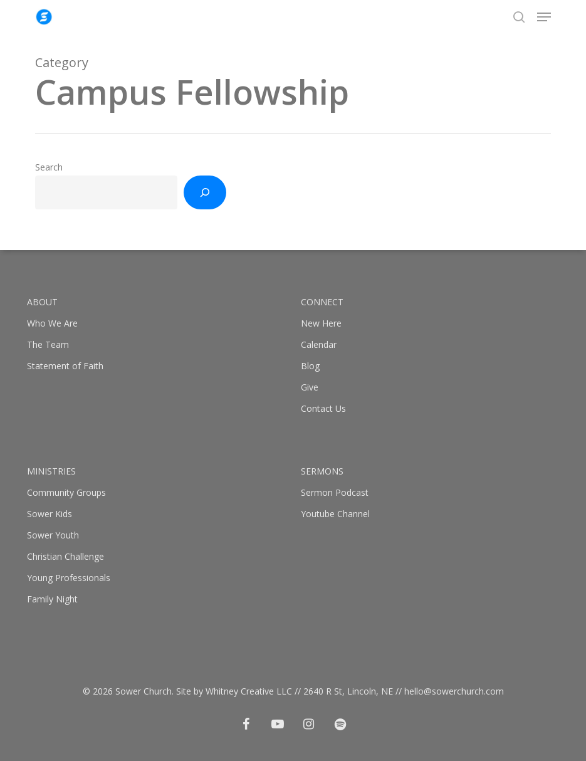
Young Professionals (68, 578)
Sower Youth (53, 535)
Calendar (319, 344)
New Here (321, 323)
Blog (310, 366)
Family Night (52, 599)
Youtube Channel (335, 514)
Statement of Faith (65, 366)
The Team (48, 344)
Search (49, 167)
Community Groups (66, 492)
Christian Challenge (65, 556)
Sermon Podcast (335, 492)
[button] (544, 17)
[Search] (205, 192)
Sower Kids (49, 514)
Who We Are (52, 323)
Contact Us (323, 408)
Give (309, 387)
